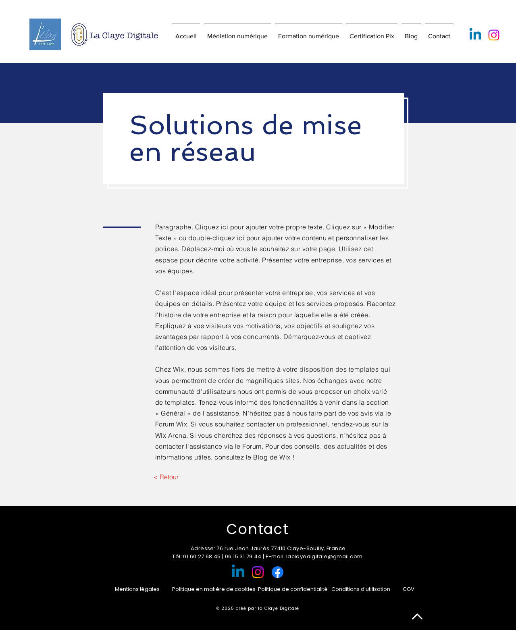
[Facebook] (277, 572)
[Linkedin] (475, 35)
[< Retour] (166, 476)
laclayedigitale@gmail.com (324, 556)
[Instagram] (494, 35)
